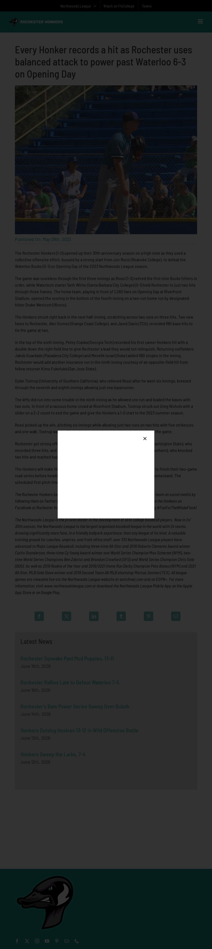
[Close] (145, 438)
